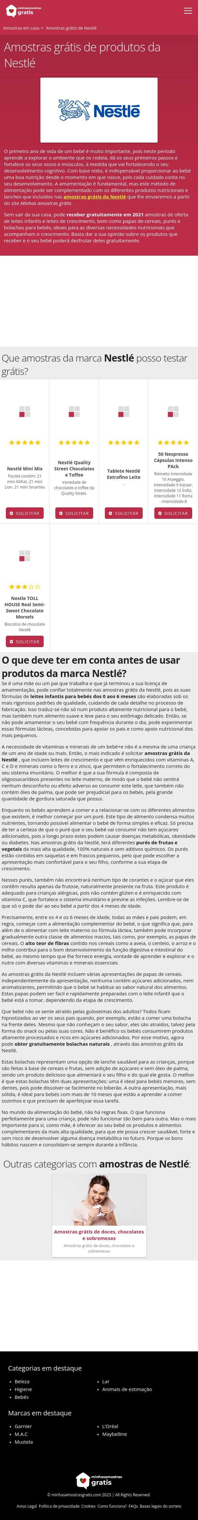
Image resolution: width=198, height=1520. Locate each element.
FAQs (133, 1506)
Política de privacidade (59, 1506)
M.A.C (21, 1434)
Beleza (22, 1381)
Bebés (22, 1397)
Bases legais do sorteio (160, 1506)
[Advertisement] (99, 301)
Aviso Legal (27, 1506)
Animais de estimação (127, 1389)
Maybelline (114, 1434)
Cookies (88, 1506)
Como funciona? (112, 1506)
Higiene (23, 1389)
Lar (105, 1381)
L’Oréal (110, 1426)
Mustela (24, 1441)
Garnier (23, 1426)
